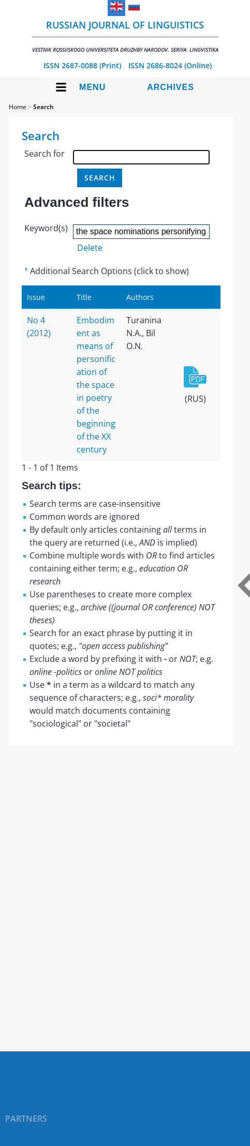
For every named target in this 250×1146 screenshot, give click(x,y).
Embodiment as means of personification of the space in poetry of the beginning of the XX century (96, 384)
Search (43, 106)
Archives (170, 87)
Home (17, 106)
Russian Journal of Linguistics (125, 36)
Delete (89, 247)
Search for (44, 153)
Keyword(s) (46, 228)
